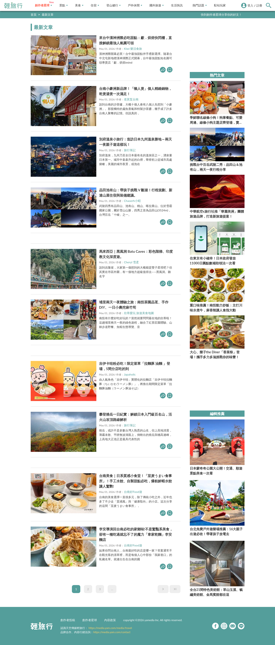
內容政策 (110, 620)
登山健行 (113, 5)
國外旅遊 (156, 5)
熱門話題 (200, 5)
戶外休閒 (135, 5)
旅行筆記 (130, 150)
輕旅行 (13, 5)
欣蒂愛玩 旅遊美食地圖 (139, 313)
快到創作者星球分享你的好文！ (221, 14)
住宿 (95, 5)
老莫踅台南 (131, 99)
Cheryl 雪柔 (131, 262)
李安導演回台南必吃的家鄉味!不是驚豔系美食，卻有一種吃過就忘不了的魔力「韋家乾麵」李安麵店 (136, 534)
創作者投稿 (67, 620)
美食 (79, 5)
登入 (250, 5)
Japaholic (130, 374)
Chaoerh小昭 (132, 200)
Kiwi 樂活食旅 (133, 48)
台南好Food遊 (133, 491)
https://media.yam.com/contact (111, 632)
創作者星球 (43, 5)
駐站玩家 (220, 5)
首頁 (33, 14)
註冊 (259, 5)
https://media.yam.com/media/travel (110, 628)
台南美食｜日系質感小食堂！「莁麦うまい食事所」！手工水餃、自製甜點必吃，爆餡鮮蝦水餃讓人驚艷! (135, 481)
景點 (63, 5)
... (112, 589)
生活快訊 (177, 5)
